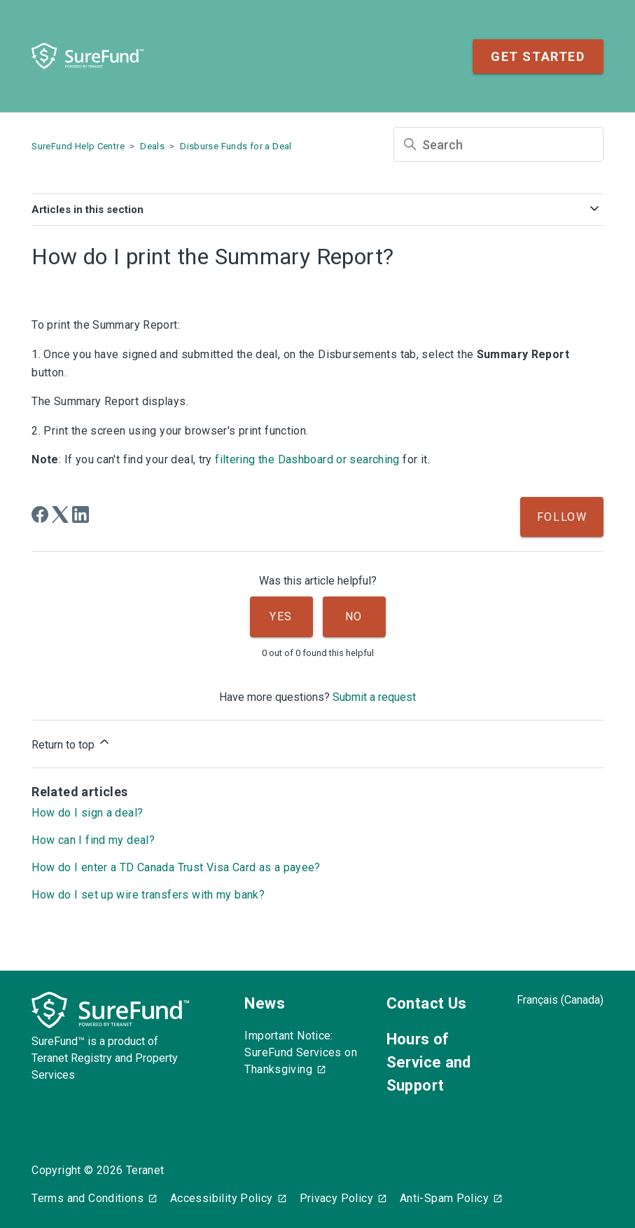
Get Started (538, 56)
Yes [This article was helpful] (281, 616)
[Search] (498, 144)
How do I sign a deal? (87, 812)
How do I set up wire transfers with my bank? (148, 894)
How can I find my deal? (93, 840)
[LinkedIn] (80, 514)
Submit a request (374, 697)
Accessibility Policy (221, 1198)
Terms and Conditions (88, 1198)
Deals (152, 146)
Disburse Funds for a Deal (236, 146)
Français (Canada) (560, 1000)
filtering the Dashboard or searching (307, 459)
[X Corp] (60, 514)
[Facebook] (40, 514)
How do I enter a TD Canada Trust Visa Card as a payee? (176, 867)
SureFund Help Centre (78, 146)
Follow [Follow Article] (562, 517)
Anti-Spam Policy (444, 1198)
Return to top (71, 743)
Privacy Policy (336, 1198)
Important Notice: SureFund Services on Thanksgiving (300, 1052)
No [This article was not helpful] (354, 616)
